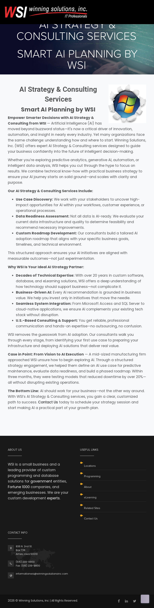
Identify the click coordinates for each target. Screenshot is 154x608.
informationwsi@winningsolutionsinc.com (42, 573)
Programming (92, 476)
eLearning (90, 497)
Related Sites (92, 508)
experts (53, 498)
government (41, 481)
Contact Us (48, 402)
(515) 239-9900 (25, 562)
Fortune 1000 (19, 486)
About (87, 487)
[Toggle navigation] (143, 8)
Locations (90, 466)
